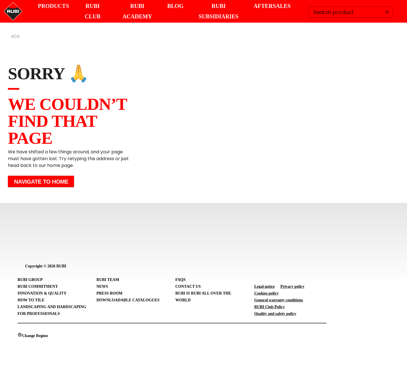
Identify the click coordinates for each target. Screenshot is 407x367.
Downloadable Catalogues (127, 300)
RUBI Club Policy (269, 307)
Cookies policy (266, 293)
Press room (109, 293)
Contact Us (188, 286)
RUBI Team (107, 280)
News (102, 286)
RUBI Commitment (38, 286)
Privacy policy (292, 286)
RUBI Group (30, 280)
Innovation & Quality (42, 293)
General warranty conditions (278, 300)
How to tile (31, 300)
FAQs (180, 280)
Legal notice (264, 286)
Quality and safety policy (275, 314)
